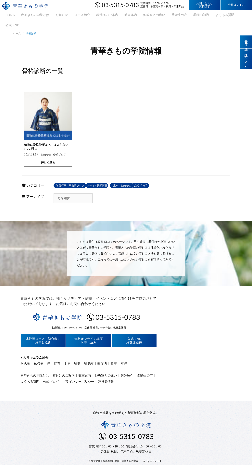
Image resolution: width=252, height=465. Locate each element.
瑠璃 (77, 354)
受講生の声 (166, 16)
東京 (152, 176)
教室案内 (120, 16)
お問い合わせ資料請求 (204, 5)
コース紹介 (74, 16)
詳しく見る (48, 153)
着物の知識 (186, 16)
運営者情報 (106, 373)
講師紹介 (127, 366)
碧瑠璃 (102, 354)
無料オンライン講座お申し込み (88, 331)
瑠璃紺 (89, 354)
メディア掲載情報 (123, 176)
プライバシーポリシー (78, 373)
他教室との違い (142, 16)
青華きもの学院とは (30, 16)
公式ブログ (59, 145)
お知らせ (55, 16)
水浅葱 (25, 354)
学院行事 (66, 176)
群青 (57, 354)
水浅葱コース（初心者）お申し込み (43, 331)
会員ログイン (236, 4)
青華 (114, 354)
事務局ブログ (95, 176)
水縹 (124, 354)
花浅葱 (38, 354)
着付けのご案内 (98, 16)
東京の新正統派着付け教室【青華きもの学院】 (116, 452)
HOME (7, 16)
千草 (67, 354)
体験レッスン (246, 59)
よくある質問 (208, 16)
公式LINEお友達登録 (134, 331)
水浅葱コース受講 (246, 42)
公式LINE (229, 16)
